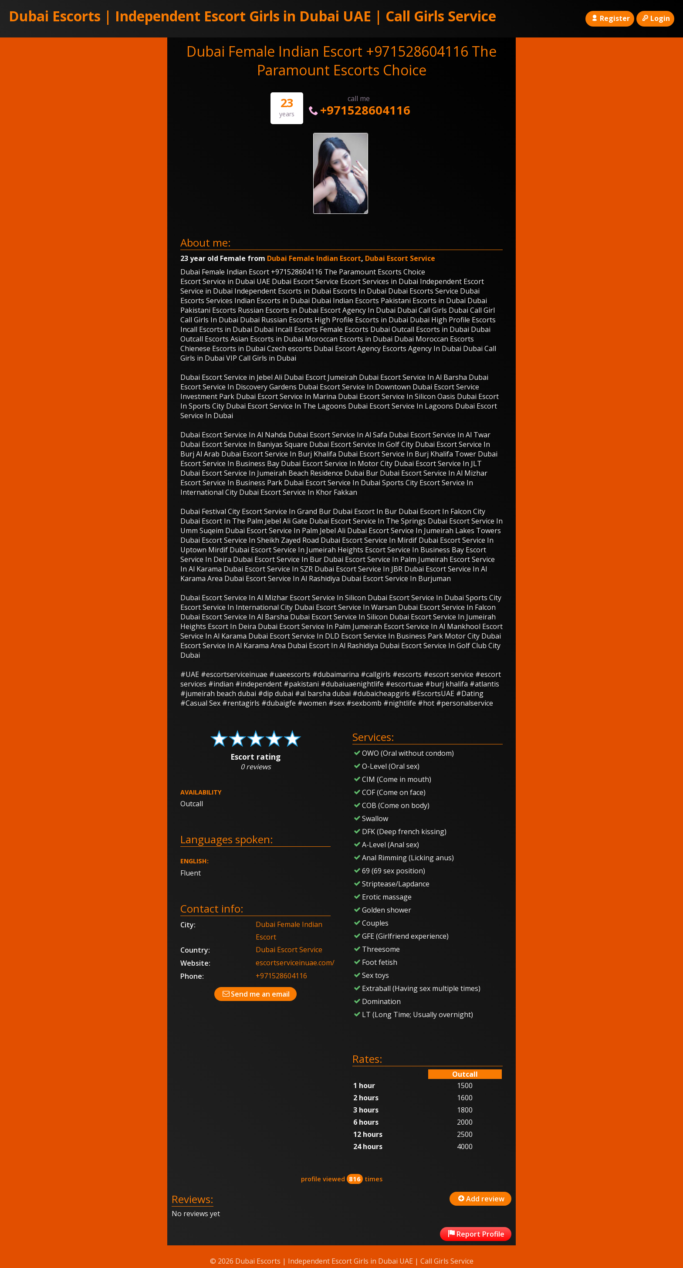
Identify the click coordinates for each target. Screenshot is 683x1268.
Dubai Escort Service (400, 258)
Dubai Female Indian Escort (314, 258)
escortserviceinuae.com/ (295, 962)
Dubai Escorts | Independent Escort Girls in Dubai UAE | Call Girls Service (252, 16)
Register (609, 18)
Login (655, 18)
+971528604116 (358, 110)
